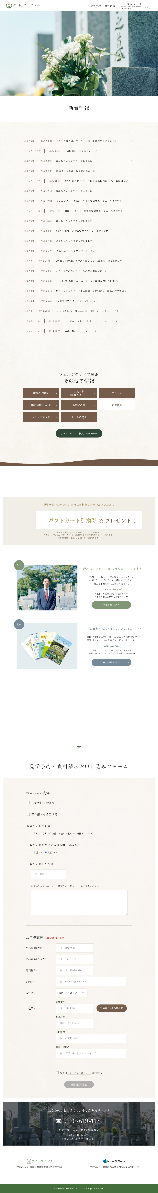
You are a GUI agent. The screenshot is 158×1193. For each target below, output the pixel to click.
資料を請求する (111, 662)
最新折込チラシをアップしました (74, 160)
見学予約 (96, 5)
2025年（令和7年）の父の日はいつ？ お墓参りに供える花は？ (88, 261)
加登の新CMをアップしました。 (82, 331)
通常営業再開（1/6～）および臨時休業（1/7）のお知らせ (96, 180)
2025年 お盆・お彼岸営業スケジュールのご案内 (82, 231)
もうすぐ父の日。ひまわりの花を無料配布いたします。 (86, 271)
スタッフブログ (41, 417)
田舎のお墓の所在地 (40, 864)
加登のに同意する (81, 1073)
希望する (37, 852)
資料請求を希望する (44, 814)
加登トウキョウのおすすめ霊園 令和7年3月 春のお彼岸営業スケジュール (92, 291)
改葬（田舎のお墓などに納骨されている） (73, 833)
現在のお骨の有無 (39, 826)
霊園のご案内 (40, 393)
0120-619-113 (81, 1120)
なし (45, 833)
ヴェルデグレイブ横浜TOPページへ (79, 433)
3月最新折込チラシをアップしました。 (77, 301)
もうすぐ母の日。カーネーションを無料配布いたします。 (87, 140)
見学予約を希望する (44, 803)
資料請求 (110, 5)
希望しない (52, 852)
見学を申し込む (111, 605)
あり (35, 833)
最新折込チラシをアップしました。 (75, 251)
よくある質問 (78, 417)
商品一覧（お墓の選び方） (79, 393)
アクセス (117, 393)
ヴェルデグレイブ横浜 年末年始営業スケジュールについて (89, 201)
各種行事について (41, 405)
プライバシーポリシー (79, 1073)
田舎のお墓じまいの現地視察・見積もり (53, 845)
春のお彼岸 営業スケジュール (81, 150)
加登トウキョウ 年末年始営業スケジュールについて (93, 211)
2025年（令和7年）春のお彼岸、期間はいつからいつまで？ (86, 311)
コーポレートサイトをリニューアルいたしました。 (93, 321)
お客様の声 (79, 405)
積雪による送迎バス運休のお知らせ (75, 171)
